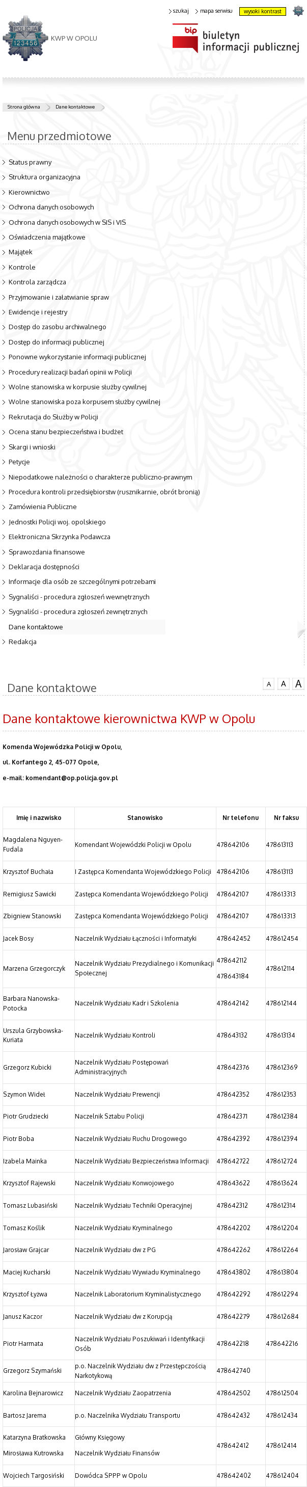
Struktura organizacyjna (44, 177)
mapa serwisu (214, 11)
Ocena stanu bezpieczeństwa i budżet (66, 432)
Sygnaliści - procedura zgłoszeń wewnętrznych (79, 597)
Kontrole (22, 267)
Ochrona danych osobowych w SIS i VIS (67, 222)
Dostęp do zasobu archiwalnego (57, 327)
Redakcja (23, 642)
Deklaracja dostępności (44, 567)
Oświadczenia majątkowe (47, 237)
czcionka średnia (283, 683)
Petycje (19, 462)
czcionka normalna (269, 683)
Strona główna (24, 106)
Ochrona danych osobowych (51, 207)
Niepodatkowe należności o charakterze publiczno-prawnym (100, 477)
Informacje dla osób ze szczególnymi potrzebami (82, 581)
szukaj (179, 11)
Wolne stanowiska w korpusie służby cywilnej (78, 387)
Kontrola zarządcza (37, 282)
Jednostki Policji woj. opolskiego (57, 522)
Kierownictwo (29, 192)
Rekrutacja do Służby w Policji (53, 417)
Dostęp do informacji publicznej (56, 342)
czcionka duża (298, 684)
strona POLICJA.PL (298, 10)
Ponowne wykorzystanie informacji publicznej (77, 357)
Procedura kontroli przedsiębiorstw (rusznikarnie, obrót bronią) (104, 492)
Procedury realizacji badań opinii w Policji (70, 372)
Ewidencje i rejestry (38, 312)
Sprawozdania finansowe (47, 552)
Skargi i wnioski (32, 447)
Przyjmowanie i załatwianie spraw (59, 297)
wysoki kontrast (263, 11)
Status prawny (30, 162)
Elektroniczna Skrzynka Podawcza (59, 537)
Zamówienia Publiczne (43, 506)
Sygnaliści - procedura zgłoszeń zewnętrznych (78, 611)
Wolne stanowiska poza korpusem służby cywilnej (84, 401)
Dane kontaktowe (75, 106)
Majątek (21, 252)
